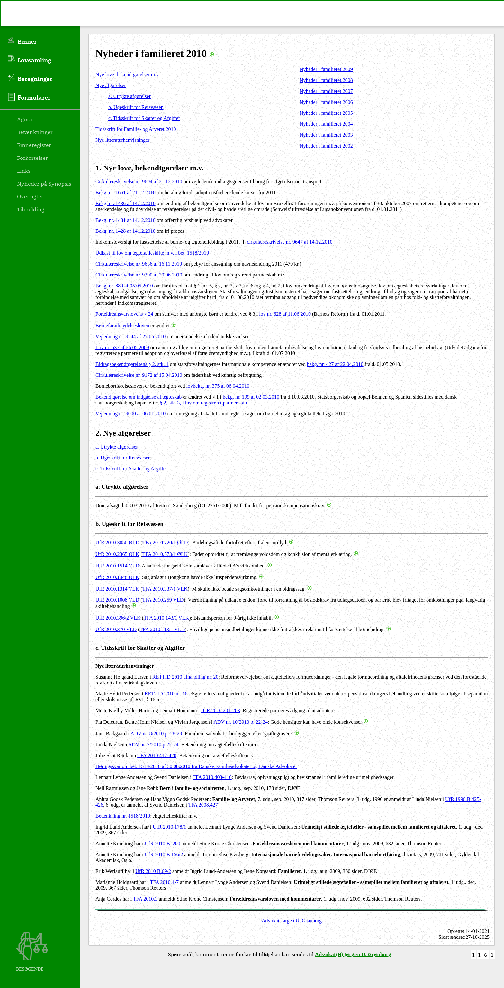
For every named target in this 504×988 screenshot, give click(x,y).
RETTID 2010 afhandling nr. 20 (185, 677)
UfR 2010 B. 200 (162, 843)
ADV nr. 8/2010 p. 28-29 (156, 733)
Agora (24, 118)
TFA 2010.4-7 (164, 882)
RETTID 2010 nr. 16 (166, 693)
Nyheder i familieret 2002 (326, 146)
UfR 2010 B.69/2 (153, 871)
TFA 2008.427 (203, 805)
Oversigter (30, 196)
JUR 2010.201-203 (220, 710)
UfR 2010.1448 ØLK (117, 577)
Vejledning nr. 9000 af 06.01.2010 (130, 413)
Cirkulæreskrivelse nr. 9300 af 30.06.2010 (138, 274)
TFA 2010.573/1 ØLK (165, 554)
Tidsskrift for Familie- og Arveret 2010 (135, 129)
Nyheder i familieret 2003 (326, 135)
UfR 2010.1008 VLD (117, 600)
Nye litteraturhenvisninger (122, 140)
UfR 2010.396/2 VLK (118, 618)
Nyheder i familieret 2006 (326, 102)
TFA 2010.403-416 (212, 777)
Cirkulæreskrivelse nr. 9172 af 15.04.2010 (138, 375)
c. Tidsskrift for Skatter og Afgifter (144, 118)
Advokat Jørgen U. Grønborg (292, 920)
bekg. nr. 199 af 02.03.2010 (251, 397)
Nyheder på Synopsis (44, 183)
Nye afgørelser (110, 85)
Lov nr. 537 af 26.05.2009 (122, 347)
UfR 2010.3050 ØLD (117, 542)
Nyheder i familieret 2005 (326, 113)
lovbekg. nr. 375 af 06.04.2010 (217, 386)
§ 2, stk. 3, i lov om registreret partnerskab (203, 402)
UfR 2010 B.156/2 (164, 854)
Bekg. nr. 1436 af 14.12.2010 (125, 203)
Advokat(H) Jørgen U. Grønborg (353, 954)
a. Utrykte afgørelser (129, 96)
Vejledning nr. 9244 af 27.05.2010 (130, 336)
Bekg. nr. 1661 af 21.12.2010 (125, 192)
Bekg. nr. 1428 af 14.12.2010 (125, 231)
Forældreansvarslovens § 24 (124, 314)
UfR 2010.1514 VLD (117, 565)
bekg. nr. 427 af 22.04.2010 (335, 364)
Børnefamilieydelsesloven (122, 325)
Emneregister (34, 144)
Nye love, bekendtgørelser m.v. (127, 74)
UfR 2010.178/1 (169, 826)
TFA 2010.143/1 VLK (166, 618)
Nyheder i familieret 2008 (326, 80)
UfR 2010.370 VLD (116, 629)
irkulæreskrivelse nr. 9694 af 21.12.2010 (140, 181)
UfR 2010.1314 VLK (117, 589)
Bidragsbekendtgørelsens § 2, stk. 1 (132, 364)
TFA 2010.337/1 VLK (164, 589)
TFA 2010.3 (145, 899)
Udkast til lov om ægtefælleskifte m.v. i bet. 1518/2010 (152, 253)
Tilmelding (30, 209)
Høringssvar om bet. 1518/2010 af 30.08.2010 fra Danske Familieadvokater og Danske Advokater (196, 766)
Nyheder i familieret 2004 (326, 124)
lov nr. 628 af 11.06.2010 (285, 314)
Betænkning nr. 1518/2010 (122, 816)
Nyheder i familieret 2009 (326, 69)
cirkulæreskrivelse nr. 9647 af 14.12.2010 (289, 242)
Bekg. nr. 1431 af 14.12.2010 (125, 220)
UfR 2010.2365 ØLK (117, 554)
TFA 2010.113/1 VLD (162, 629)
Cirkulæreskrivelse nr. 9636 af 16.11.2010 (138, 264)
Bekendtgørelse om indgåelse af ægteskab (138, 397)
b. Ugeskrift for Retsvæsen (136, 107)
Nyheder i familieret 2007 (326, 91)
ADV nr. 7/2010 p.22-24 (153, 744)
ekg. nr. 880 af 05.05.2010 (126, 285)
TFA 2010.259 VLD (163, 600)
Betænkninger (35, 131)
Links (24, 170)
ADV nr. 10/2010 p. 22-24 (240, 722)
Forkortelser (32, 157)
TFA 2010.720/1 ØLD (165, 542)
